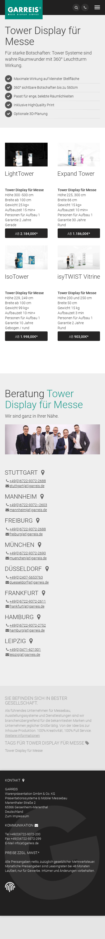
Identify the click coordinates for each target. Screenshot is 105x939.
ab (26, 234)
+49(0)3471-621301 (25, 650)
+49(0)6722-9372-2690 (28, 553)
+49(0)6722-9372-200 (25, 834)
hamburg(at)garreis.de (27, 630)
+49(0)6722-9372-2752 (28, 625)
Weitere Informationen (22, 736)
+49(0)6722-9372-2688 (28, 481)
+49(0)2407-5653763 (26, 577)
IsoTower (17, 276)
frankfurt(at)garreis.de (27, 606)
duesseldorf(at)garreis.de (29, 582)
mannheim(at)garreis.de (28, 510)
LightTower (19, 173)
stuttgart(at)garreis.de (27, 486)
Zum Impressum (17, 816)
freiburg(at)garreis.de (26, 534)
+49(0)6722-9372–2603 (28, 505)
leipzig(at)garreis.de (25, 655)
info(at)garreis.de (27, 843)
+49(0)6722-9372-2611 (28, 601)
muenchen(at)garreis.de (28, 558)
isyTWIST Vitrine (78, 276)
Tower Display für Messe (55, 743)
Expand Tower (75, 173)
